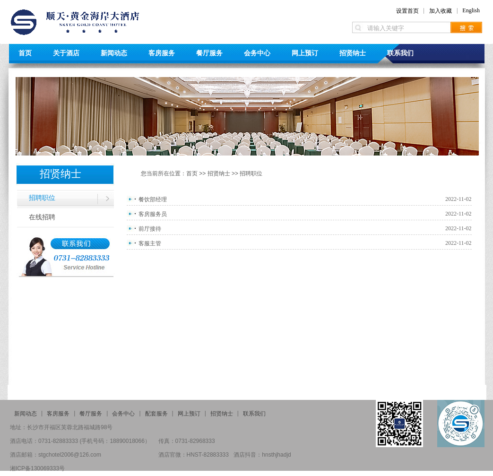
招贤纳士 (352, 53)
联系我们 (400, 53)
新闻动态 (114, 53)
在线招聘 (42, 217)
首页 (25, 53)
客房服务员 (152, 214)
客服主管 (149, 243)
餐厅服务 (209, 53)
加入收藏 (440, 11)
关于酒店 (66, 53)
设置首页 (407, 11)
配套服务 (156, 413)
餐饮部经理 (152, 199)
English (471, 10)
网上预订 (305, 53)
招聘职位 (42, 197)
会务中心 (257, 53)
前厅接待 (149, 228)
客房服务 (161, 53)
